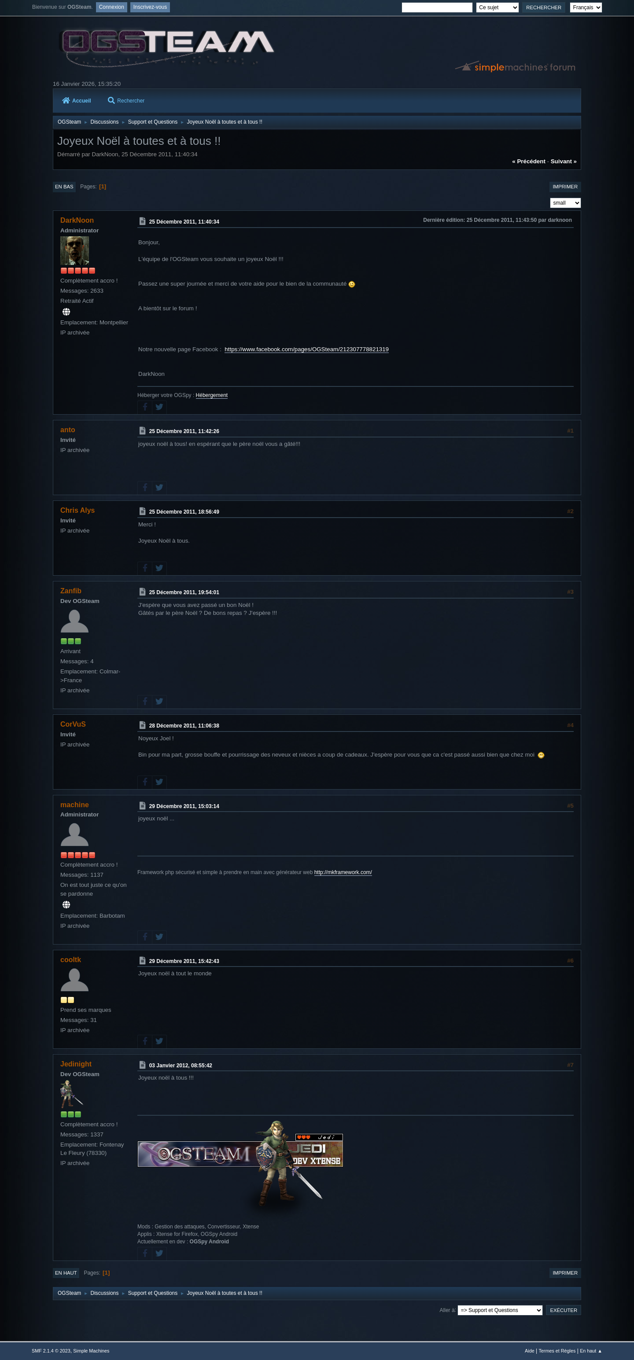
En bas (64, 186)
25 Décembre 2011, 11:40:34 (184, 222)
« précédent (529, 161)
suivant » (564, 161)
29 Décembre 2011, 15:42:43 (184, 961)
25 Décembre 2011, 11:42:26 (184, 431)
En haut (66, 1272)
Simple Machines (91, 1350)
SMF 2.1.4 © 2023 (51, 1350)
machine (74, 805)
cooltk (70, 959)
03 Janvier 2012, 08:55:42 (180, 1065)
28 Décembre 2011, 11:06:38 (184, 726)
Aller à (447, 1310)
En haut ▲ (591, 1350)
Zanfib (70, 591)
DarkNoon (77, 220)
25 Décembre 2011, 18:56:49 (184, 512)
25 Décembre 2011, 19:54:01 (184, 592)
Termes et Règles (556, 1350)
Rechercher (126, 101)
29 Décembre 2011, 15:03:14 (184, 806)
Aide (529, 1350)
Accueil (76, 101)
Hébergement (212, 395)
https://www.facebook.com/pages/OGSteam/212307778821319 (307, 349)
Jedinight (76, 1064)
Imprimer (565, 186)
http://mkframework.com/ (343, 872)
